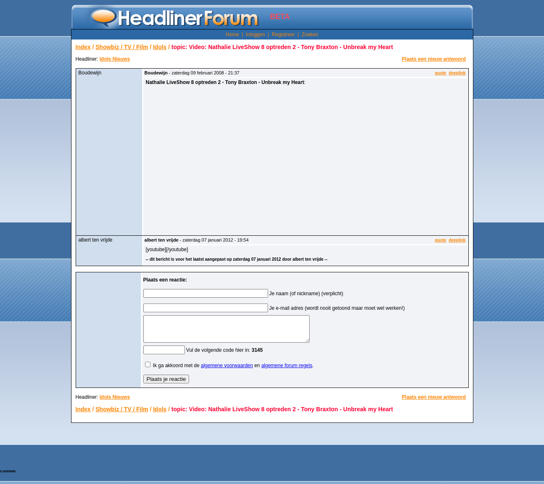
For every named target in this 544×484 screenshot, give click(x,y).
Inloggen (255, 34)
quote (440, 73)
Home (232, 34)
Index (83, 47)
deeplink (457, 73)
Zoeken (310, 34)
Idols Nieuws (115, 59)
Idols (160, 47)
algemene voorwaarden (227, 370)
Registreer (283, 34)
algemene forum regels (287, 370)
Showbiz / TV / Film (122, 47)
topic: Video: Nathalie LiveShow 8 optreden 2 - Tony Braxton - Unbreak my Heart (282, 47)
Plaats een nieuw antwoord (434, 59)
